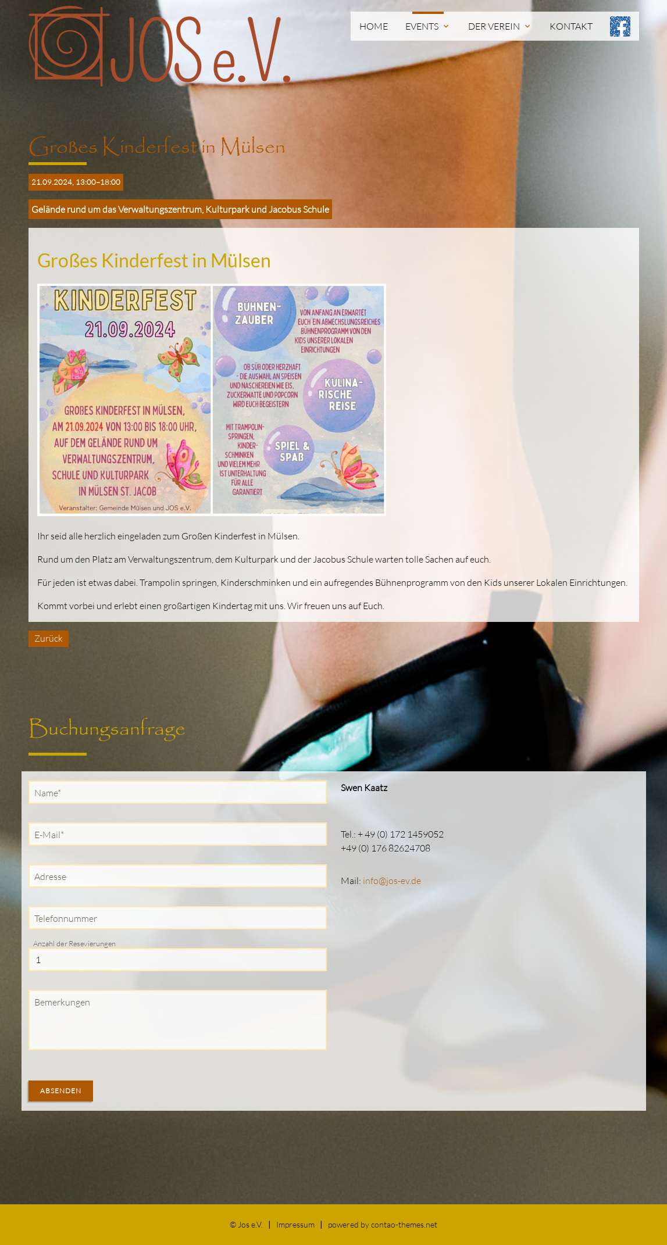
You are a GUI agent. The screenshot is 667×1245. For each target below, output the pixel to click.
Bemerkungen (62, 1002)
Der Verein (500, 26)
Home (373, 26)
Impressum (295, 1224)
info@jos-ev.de (392, 880)
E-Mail (52, 834)
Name (50, 792)
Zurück (48, 638)
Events (428, 26)
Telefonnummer (65, 918)
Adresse (50, 876)
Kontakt (571, 26)
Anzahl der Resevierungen (74, 943)
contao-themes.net (404, 1224)
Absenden (60, 1090)
